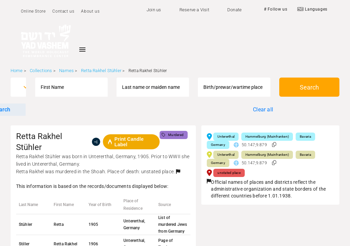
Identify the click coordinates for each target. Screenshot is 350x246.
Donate (234, 9)
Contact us (63, 11)
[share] (96, 142)
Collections (41, 70)
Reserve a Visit (194, 9)
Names (66, 70)
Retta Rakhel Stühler (101, 70)
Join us (154, 9)
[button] (178, 171)
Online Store (33, 11)
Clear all (263, 109)
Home (17, 70)
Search (309, 87)
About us (90, 11)
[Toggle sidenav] (82, 49)
